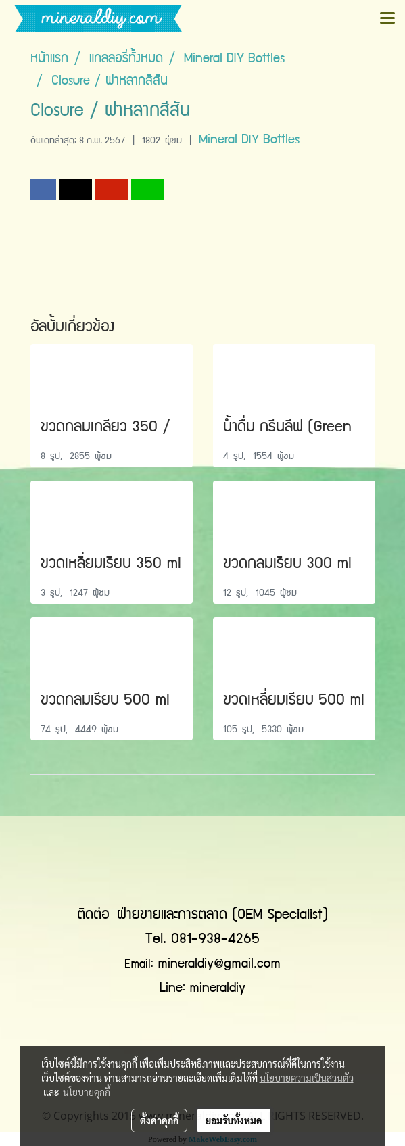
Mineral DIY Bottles (249, 140)
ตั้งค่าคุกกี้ (159, 1120)
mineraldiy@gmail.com (219, 964)
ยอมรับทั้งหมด (234, 1120)
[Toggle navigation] (387, 19)
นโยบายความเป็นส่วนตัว (307, 1078)
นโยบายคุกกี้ (86, 1092)
